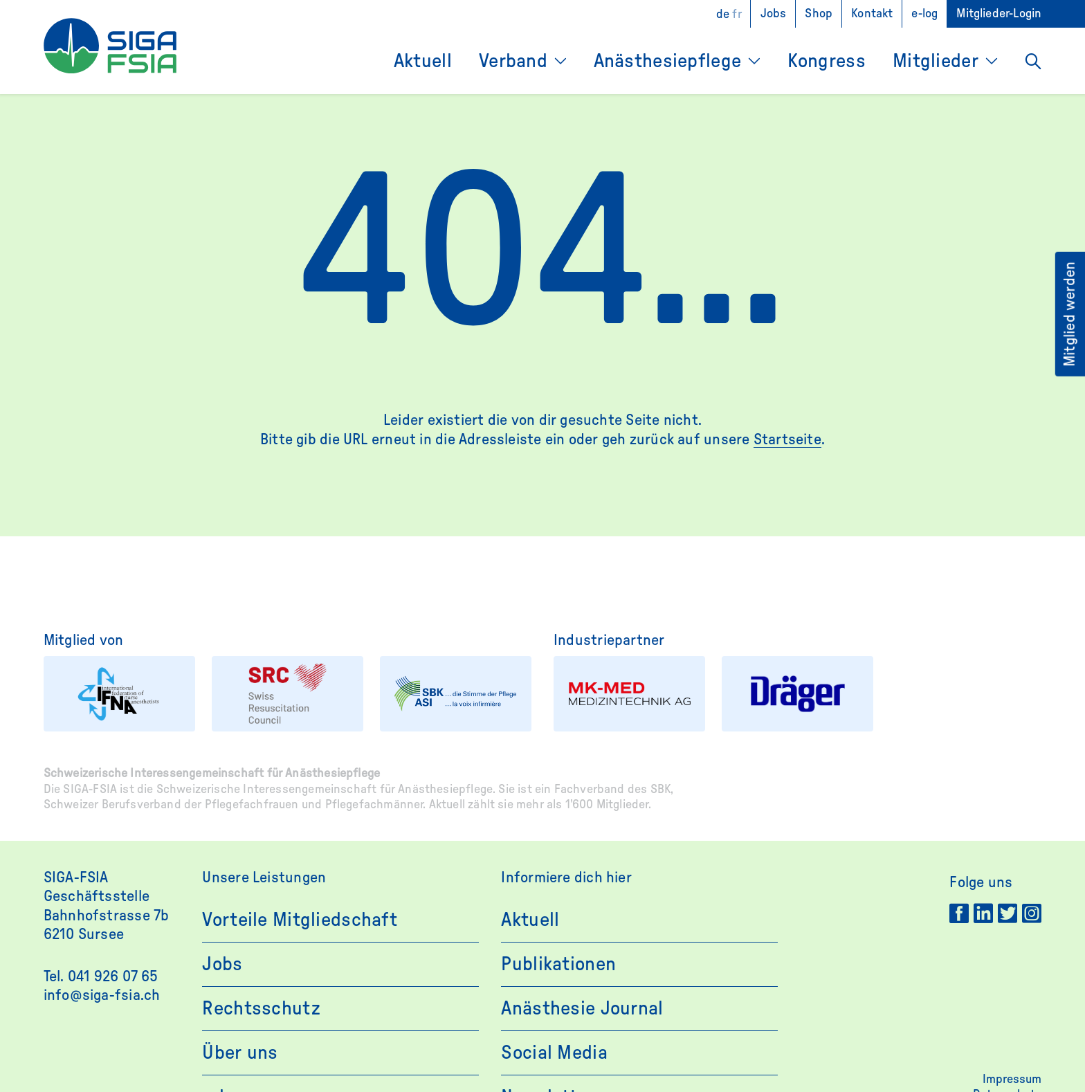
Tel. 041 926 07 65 (101, 976)
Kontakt (872, 14)
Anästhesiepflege (667, 61)
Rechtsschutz (261, 1008)
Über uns (239, 1052)
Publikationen (558, 964)
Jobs (773, 14)
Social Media (554, 1052)
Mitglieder (935, 61)
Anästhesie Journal (582, 1008)
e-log (924, 14)
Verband (513, 61)
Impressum (1012, 1079)
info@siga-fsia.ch (102, 995)
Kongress (826, 61)
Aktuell (423, 61)
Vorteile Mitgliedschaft (299, 919)
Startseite (787, 439)
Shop (818, 14)
